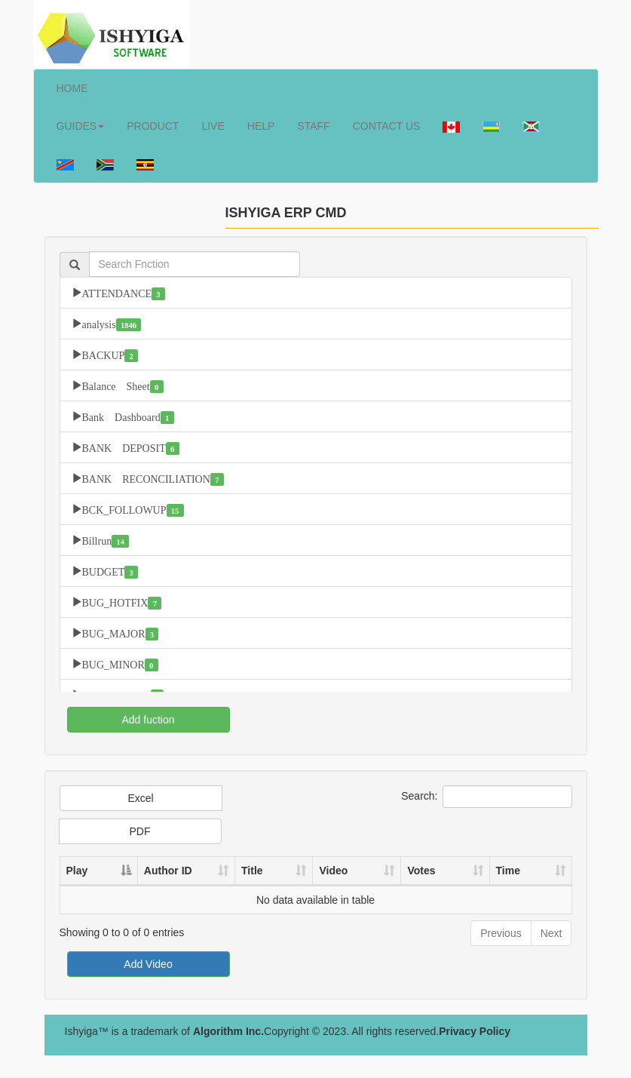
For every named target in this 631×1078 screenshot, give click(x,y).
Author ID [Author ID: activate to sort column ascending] (165, 871)
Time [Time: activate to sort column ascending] (511, 871)
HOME (72, 88)
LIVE (212, 126)
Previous (500, 933)
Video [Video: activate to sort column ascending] (343, 871)
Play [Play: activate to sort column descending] (77, 871)
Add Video (148, 964)
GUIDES (81, 126)
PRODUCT (153, 126)
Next (551, 933)
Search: (486, 796)
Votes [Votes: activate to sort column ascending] (429, 871)
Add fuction (147, 720)
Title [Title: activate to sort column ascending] (265, 871)
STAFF (313, 126)
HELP (261, 126)
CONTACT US (387, 126)
